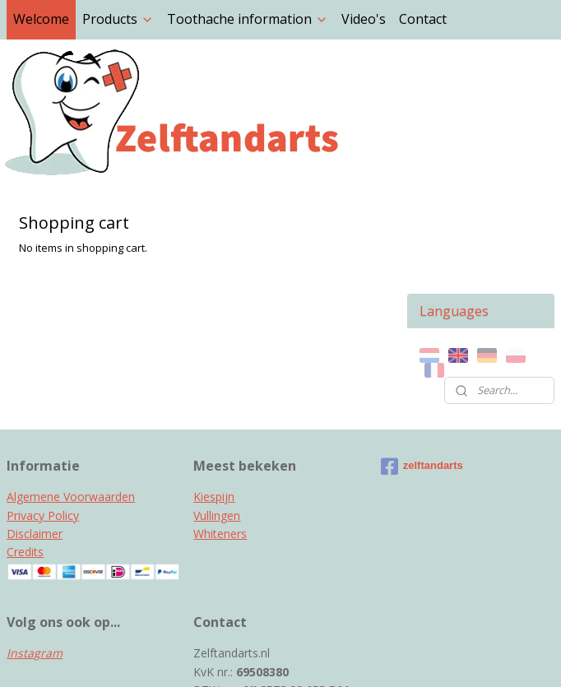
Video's (363, 19)
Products (118, 19)
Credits (25, 454)
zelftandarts (422, 369)
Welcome (41, 19)
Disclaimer (35, 436)
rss (246, 657)
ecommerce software (311, 657)
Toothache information (247, 19)
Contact (423, 19)
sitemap (212, 657)
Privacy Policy (43, 418)
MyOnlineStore (457, 657)
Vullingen (216, 418)
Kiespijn (213, 399)
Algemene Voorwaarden (71, 399)
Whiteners (220, 436)
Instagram (35, 556)
